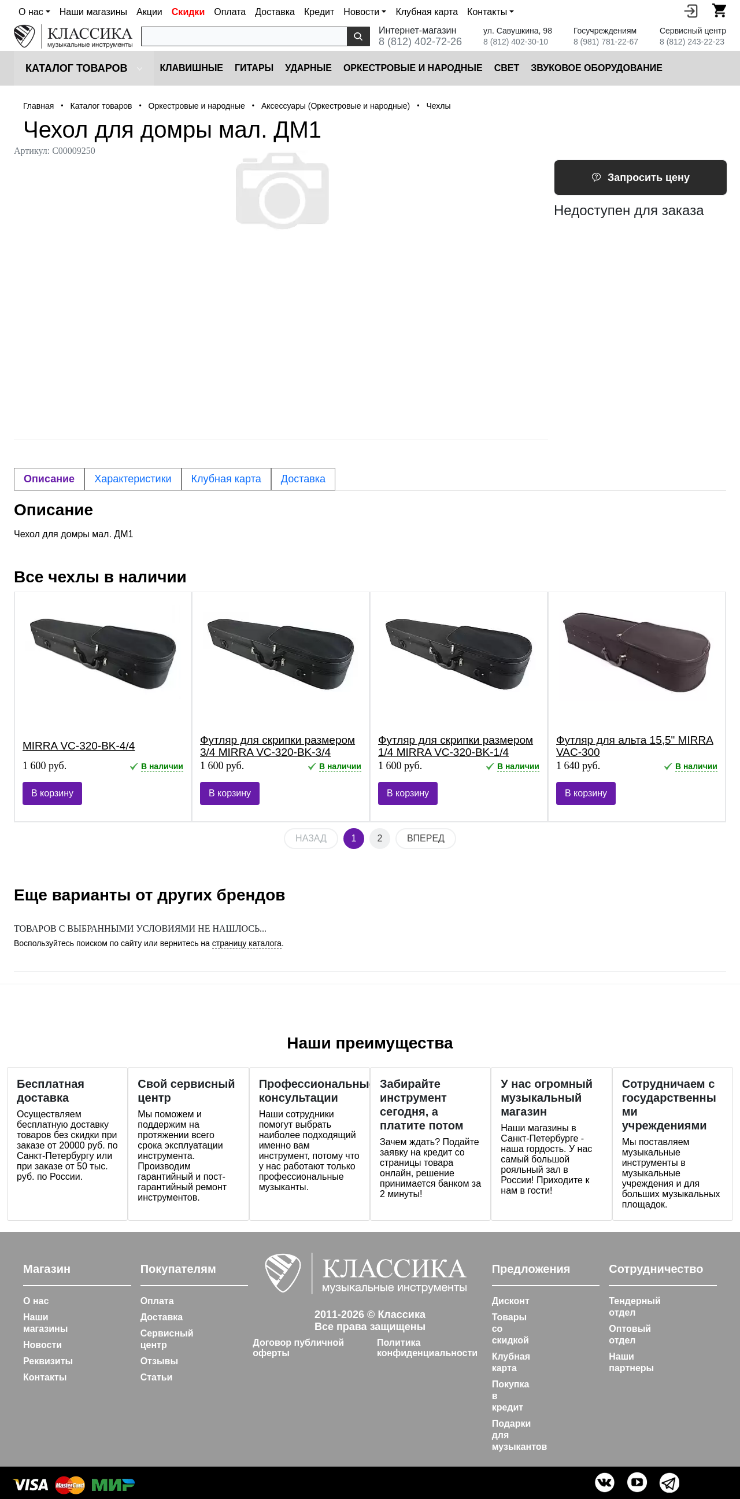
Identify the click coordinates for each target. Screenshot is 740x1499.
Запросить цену (640, 177)
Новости (42, 1345)
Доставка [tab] (303, 479)
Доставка (275, 12)
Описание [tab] (49, 479)
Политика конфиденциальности (427, 1348)
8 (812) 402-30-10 (515, 41)
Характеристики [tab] (132, 479)
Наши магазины (93, 12)
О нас (36, 1301)
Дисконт (511, 1301)
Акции (149, 12)
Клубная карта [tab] (226, 479)
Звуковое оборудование (597, 68)
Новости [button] (361, 12)
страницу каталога (247, 943)
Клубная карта (426, 12)
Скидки (188, 12)
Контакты (44, 1377)
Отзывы (159, 1361)
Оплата (230, 12)
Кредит (319, 12)
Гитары (254, 68)
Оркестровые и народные (413, 68)
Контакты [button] (487, 12)
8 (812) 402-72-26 (420, 41)
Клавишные (191, 68)
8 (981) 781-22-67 (606, 41)
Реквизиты (48, 1361)
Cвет (507, 68)
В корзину (52, 793)
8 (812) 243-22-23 (692, 41)
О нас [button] (30, 12)
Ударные (308, 68)
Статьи (156, 1377)
